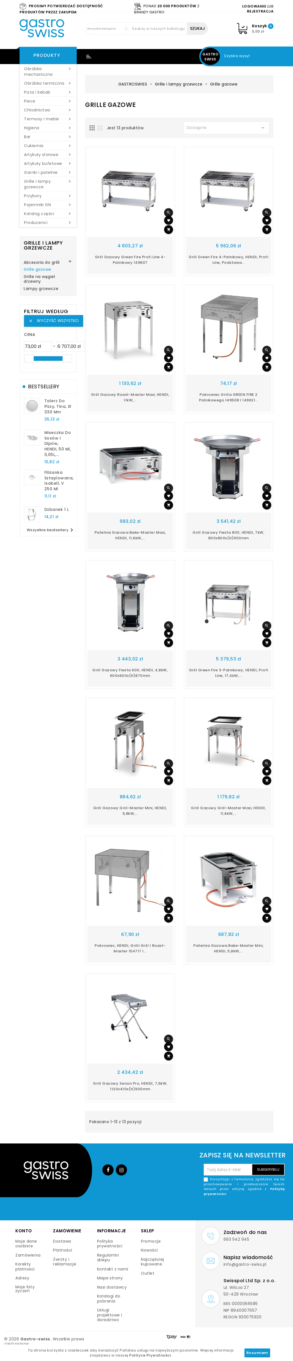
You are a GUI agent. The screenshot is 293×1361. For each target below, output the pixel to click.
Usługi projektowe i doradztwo (109, 1315)
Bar (48, 137)
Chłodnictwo (48, 110)
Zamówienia (27, 1255)
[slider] (29, 358)
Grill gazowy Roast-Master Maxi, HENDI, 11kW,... (130, 397)
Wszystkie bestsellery (51, 530)
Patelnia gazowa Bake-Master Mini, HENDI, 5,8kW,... (228, 948)
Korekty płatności (25, 1266)
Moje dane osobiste (26, 1243)
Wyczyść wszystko (53, 320)
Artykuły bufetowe (48, 163)
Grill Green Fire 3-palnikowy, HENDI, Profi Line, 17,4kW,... (228, 672)
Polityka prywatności (110, 1243)
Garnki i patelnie (48, 172)
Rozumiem (257, 1352)
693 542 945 (236, 1239)
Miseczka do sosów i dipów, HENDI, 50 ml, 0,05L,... (57, 443)
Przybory (48, 196)
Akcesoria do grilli (42, 262)
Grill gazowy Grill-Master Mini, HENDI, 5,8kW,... (130, 810)
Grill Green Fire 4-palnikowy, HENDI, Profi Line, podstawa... (228, 259)
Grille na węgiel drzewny (39, 279)
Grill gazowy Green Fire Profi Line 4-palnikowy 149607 (130, 259)
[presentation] (242, 1209)
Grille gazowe (37, 269)
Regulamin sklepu (108, 1257)
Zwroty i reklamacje (64, 1262)
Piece (48, 101)
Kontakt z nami (112, 1269)
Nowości (149, 1250)
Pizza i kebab (48, 92)
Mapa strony (110, 1278)
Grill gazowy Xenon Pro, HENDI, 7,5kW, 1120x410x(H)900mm (130, 1086)
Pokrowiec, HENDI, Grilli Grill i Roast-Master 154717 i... (130, 948)
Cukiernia (48, 145)
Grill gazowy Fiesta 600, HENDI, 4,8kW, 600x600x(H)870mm (130, 672)
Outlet (147, 1273)
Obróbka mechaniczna (48, 71)
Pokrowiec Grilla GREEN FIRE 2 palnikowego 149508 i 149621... (228, 397)
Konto (23, 1231)
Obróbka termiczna (48, 83)
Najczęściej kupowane (152, 1262)
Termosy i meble (48, 119)
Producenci (48, 222)
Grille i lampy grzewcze (48, 184)
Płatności (62, 1250)
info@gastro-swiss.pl (245, 1264)
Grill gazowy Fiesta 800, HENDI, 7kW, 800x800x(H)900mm (228, 535)
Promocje (151, 1241)
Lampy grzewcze (41, 288)
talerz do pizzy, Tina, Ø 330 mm (57, 406)
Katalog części (48, 213)
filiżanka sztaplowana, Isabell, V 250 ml (59, 481)
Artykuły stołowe (48, 154)
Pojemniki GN (48, 205)
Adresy (22, 1278)
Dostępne (226, 128)
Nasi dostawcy (112, 1287)
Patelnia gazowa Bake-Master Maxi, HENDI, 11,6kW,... (130, 535)
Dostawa (62, 1241)
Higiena (48, 128)
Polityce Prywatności (150, 1355)
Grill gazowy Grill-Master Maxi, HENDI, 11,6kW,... (228, 810)
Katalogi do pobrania (109, 1298)
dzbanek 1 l (56, 509)
